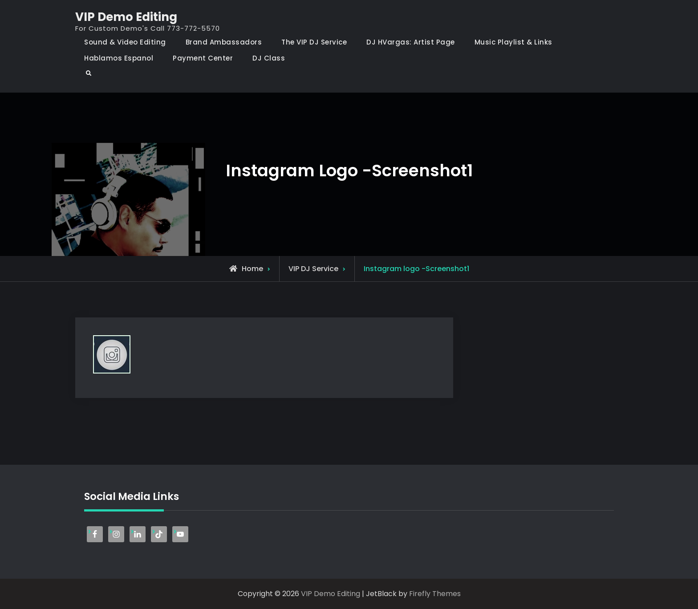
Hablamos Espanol (118, 58)
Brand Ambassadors (224, 42)
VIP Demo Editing (126, 17)
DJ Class (268, 58)
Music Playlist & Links (513, 42)
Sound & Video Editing (125, 42)
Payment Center (203, 58)
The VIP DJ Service (314, 42)
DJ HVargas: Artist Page (410, 42)
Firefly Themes (435, 594)
